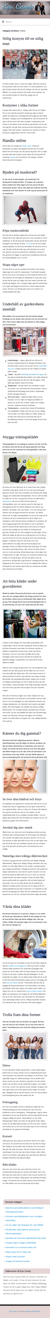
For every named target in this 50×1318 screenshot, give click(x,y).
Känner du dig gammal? (22, 733)
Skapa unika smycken (15, 1256)
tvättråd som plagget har (17, 966)
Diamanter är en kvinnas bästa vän (21, 1247)
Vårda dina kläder (17, 906)
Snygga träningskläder (20, 437)
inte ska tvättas (12, 983)
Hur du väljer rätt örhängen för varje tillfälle (24, 1225)
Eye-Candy (13, 1311)
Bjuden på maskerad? (20, 172)
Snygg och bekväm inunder (18, 1261)
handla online (27, 146)
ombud (12, 157)
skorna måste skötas (34, 991)
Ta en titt (29, 244)
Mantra (28, 1311)
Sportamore (7, 501)
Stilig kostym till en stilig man (18, 1252)
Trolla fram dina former (22, 1014)
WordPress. (37, 1311)
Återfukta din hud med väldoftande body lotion (26, 1238)
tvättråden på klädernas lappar (32, 374)
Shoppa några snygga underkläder (21, 1243)
